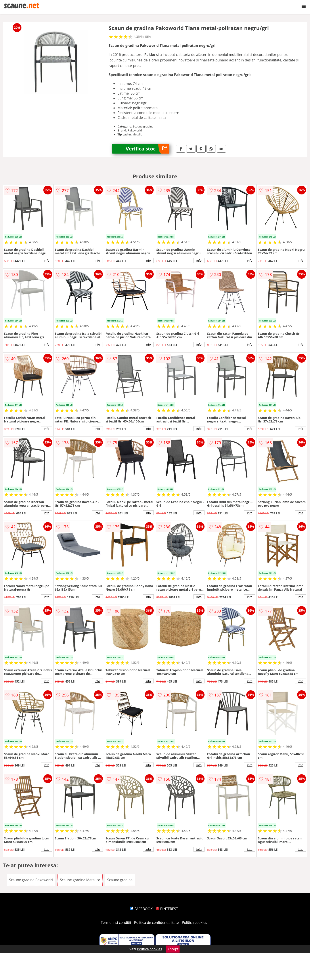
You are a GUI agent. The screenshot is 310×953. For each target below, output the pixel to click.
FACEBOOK (141, 908)
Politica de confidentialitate (156, 922)
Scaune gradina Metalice (80, 879)
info (46, 261)
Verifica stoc (147, 149)
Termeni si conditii (116, 922)
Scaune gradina (120, 879)
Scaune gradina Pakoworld (31, 879)
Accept (172, 949)
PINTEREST (167, 908)
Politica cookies (194, 922)
